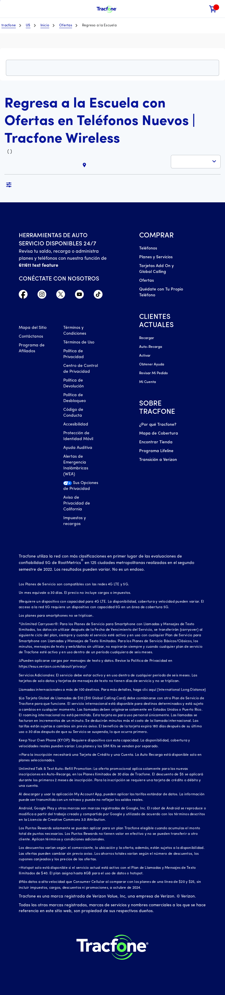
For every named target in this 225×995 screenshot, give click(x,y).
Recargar (146, 338)
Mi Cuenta (147, 382)
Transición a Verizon (158, 460)
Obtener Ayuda (151, 364)
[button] (201, 8)
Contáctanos (31, 336)
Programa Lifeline (156, 451)
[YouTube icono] (79, 296)
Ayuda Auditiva (77, 448)
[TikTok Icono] (98, 296)
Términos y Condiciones (74, 331)
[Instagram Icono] (42, 296)
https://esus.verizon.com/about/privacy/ (53, 667)
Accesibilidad (75, 424)
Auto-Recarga (150, 347)
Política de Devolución (73, 383)
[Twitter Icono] (60, 296)
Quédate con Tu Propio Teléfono (161, 292)
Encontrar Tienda (156, 442)
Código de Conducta (73, 413)
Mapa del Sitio (33, 328)
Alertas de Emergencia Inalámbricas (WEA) (75, 465)
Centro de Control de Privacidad (80, 369)
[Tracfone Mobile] (106, 9)
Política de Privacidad (73, 354)
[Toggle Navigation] (9, 9)
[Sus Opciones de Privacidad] (81, 487)
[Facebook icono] (23, 296)
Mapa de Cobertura (158, 433)
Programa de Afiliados (32, 348)
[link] (213, 8)
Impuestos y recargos (74, 521)
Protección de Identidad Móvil (78, 436)
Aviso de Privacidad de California (76, 503)
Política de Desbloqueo (74, 398)
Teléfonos (148, 248)
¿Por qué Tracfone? (157, 425)
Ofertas (146, 280)
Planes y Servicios (156, 257)
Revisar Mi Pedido (153, 373)
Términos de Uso (78, 342)
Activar (145, 356)
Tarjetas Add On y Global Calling (156, 269)
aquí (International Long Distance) (177, 690)
